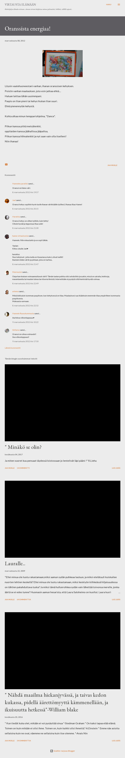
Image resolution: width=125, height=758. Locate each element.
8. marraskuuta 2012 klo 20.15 (25, 208)
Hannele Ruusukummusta (23, 313)
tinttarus (16, 330)
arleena (15, 291)
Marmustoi (17, 272)
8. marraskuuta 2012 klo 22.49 (25, 283)
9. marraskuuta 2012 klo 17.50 (25, 341)
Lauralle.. (15, 563)
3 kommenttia (24, 741)
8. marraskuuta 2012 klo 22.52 (25, 305)
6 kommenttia (24, 599)
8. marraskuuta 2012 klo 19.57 (25, 192)
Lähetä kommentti (12, 348)
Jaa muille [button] (112, 165)
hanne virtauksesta (20, 236)
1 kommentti (23, 468)
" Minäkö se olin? (23, 446)
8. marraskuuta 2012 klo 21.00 (25, 228)
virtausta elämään (20, 4)
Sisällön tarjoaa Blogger (62, 751)
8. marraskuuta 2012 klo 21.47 (25, 264)
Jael (14, 200)
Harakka (16, 216)
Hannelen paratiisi (20, 183)
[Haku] (108, 4)
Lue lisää (116, 468)
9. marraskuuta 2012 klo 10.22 (25, 322)
